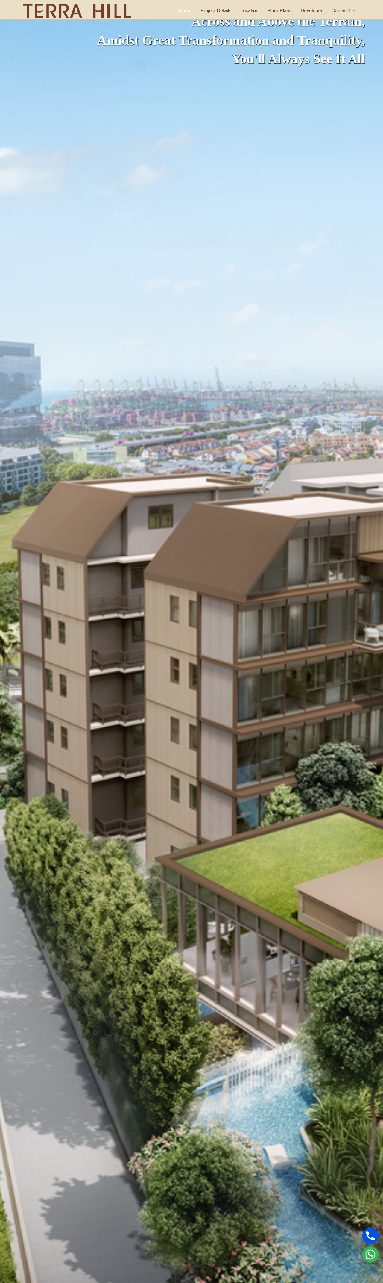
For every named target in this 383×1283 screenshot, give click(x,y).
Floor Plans (284, 10)
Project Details (220, 10)
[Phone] (370, 1236)
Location (254, 10)
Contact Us (347, 10)
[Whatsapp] (370, 1254)
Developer (316, 10)
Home (189, 10)
